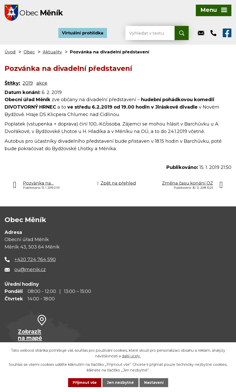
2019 (28, 84)
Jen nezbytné (120, 382)
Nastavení (154, 382)
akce (41, 84)
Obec (29, 52)
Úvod (10, 52)
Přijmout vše (85, 382)
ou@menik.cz (30, 270)
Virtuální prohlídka (82, 33)
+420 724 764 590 (35, 260)
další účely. (131, 356)
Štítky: (12, 84)
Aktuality (52, 52)
